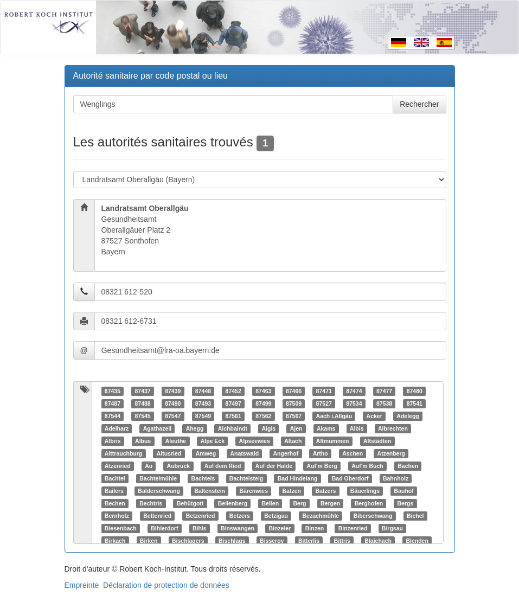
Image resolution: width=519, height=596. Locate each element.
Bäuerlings (365, 491)
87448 (203, 391)
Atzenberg (391, 453)
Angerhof (286, 453)
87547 (173, 416)
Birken (149, 540)
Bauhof (404, 491)
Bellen (270, 503)
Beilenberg (232, 503)
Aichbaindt (232, 428)
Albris (113, 441)
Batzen (292, 491)
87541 (414, 403)
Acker (374, 416)
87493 (203, 403)
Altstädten (377, 441)
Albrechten (393, 428)
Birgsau (392, 528)
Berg (299, 503)
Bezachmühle (320, 515)
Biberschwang (373, 515)
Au (148, 466)
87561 (233, 416)
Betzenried (200, 515)
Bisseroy (272, 540)
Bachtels (203, 478)
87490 (173, 403)
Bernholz (117, 515)
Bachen (408, 466)
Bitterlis (308, 540)
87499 (263, 403)
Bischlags (232, 540)
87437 (142, 391)
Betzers (239, 515)
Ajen (296, 428)
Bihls (200, 528)
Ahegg (195, 428)
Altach (293, 441)
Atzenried (118, 466)
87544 (112, 416)
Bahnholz (395, 478)
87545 (142, 416)
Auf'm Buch (367, 466)
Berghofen (369, 503)
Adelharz (117, 428)
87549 (203, 416)
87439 (173, 391)
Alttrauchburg (123, 453)
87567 (294, 416)
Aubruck (178, 466)
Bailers (114, 491)
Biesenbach (121, 528)
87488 (142, 403)
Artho (320, 453)
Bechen (115, 503)
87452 (233, 391)
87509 (294, 403)
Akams (326, 428)
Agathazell (157, 428)
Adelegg (407, 416)
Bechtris (150, 503)
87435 (112, 391)
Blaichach (378, 540)
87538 (384, 403)
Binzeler (279, 528)
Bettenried (157, 515)
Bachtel (115, 478)
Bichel (415, 515)
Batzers (325, 491)
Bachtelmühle (158, 478)
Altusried (169, 453)
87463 (263, 391)
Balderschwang (159, 491)
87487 (112, 403)
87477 (384, 391)
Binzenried (353, 528)
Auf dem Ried (222, 466)
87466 (294, 391)
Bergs (406, 503)
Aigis (269, 428)
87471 (324, 391)
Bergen (330, 503)
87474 (354, 391)
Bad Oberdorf (350, 478)
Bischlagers (188, 540)
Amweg (206, 453)
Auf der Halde (273, 466)
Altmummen (332, 441)
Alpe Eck (213, 441)
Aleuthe (176, 441)
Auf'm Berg (322, 466)
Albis (357, 428)
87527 (324, 403)
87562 (263, 416)
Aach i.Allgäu (334, 416)
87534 (354, 403)
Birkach (115, 540)
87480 (414, 391)
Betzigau (276, 515)
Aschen (352, 453)
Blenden (417, 540)
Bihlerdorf (164, 528)
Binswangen (237, 528)
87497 (233, 403)
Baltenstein (209, 491)
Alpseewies (254, 441)
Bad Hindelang (298, 478)
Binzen (314, 528)
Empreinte (82, 585)
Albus (143, 441)
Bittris (342, 540)
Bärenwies (254, 491)
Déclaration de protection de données (166, 585)
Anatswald (244, 453)
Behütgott (190, 503)
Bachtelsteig (246, 478)
